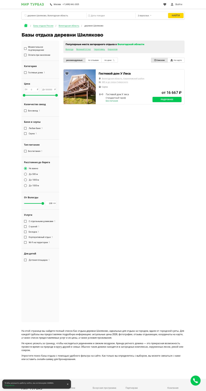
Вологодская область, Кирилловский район (123, 78)
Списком (159, 60)
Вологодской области (130, 44)
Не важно (33, 168)
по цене (110, 60)
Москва (57, 4)
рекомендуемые (74, 60)
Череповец (99, 49)
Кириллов (112, 49)
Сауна (33, 133)
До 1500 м (34, 185)
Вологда (69, 49)
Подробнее (167, 99)
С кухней (34, 226)
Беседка (34, 232)
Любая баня (36, 128)
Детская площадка (39, 260)
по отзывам (94, 60)
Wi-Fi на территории (39, 242)
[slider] (24, 95)
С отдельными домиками (42, 221)
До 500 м (33, 174)
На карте (176, 60)
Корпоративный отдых (41, 237)
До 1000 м (34, 180)
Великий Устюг (83, 49)
